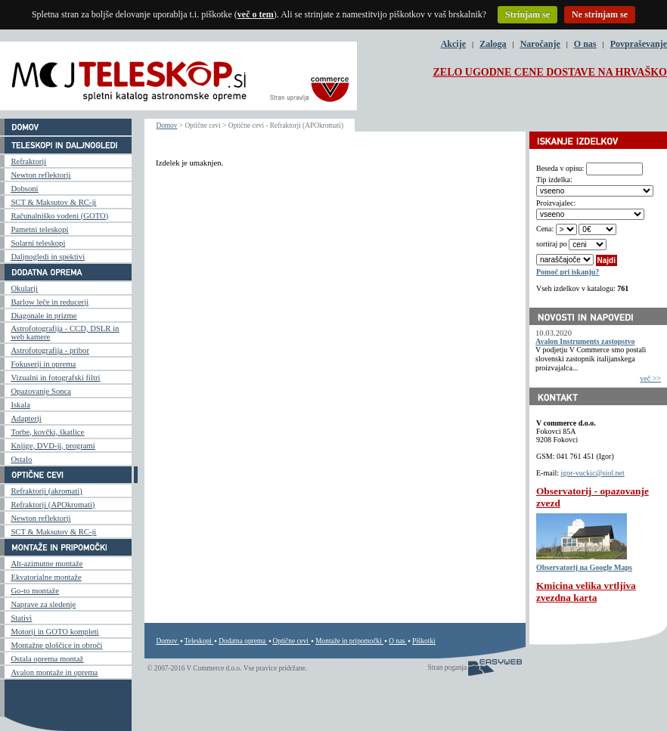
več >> (650, 378)
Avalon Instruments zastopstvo (585, 341)
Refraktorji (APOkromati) (53, 504)
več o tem (255, 14)
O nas (585, 44)
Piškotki (424, 641)
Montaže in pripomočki (348, 641)
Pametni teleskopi (39, 229)
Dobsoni (24, 188)
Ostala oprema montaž (47, 659)
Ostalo (21, 459)
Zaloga (492, 44)
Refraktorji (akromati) (46, 491)
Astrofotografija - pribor (50, 350)
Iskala (20, 405)
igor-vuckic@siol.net (593, 473)
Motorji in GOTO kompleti (54, 631)
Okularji (24, 288)
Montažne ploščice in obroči (56, 645)
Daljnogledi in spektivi (48, 256)
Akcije (453, 44)
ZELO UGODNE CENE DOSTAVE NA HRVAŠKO (550, 72)
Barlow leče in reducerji (49, 302)
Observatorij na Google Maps (584, 567)
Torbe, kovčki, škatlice (47, 432)
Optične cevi (291, 641)
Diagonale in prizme (43, 315)
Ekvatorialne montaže (46, 577)
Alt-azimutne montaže (46, 563)
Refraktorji (28, 161)
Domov (166, 125)
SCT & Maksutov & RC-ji (53, 202)
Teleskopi (198, 641)
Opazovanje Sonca (41, 391)
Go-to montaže (35, 591)
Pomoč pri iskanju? (567, 272)
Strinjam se (527, 14)
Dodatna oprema (242, 641)
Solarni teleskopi (38, 243)
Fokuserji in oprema (43, 364)
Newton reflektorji (40, 175)
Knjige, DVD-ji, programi (53, 445)
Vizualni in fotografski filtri (55, 377)
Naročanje (540, 44)
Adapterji (26, 418)
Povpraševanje (638, 44)
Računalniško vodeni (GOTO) (59, 216)
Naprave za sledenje (43, 604)
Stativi (21, 618)
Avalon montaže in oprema (54, 672)
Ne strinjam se (600, 14)
